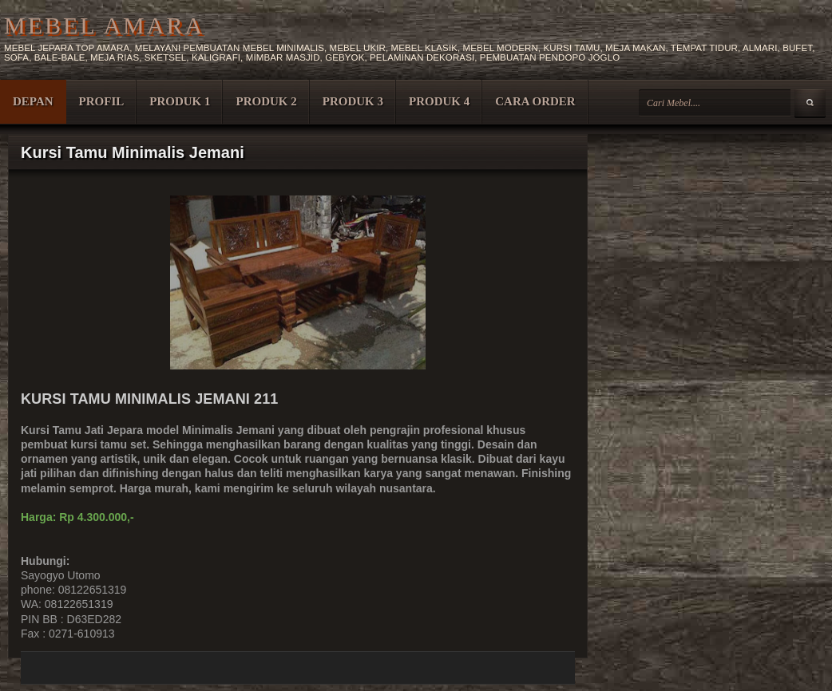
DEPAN (33, 101)
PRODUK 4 (439, 101)
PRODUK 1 (179, 101)
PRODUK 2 (266, 101)
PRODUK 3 (353, 101)
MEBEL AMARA (104, 25)
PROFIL (102, 101)
